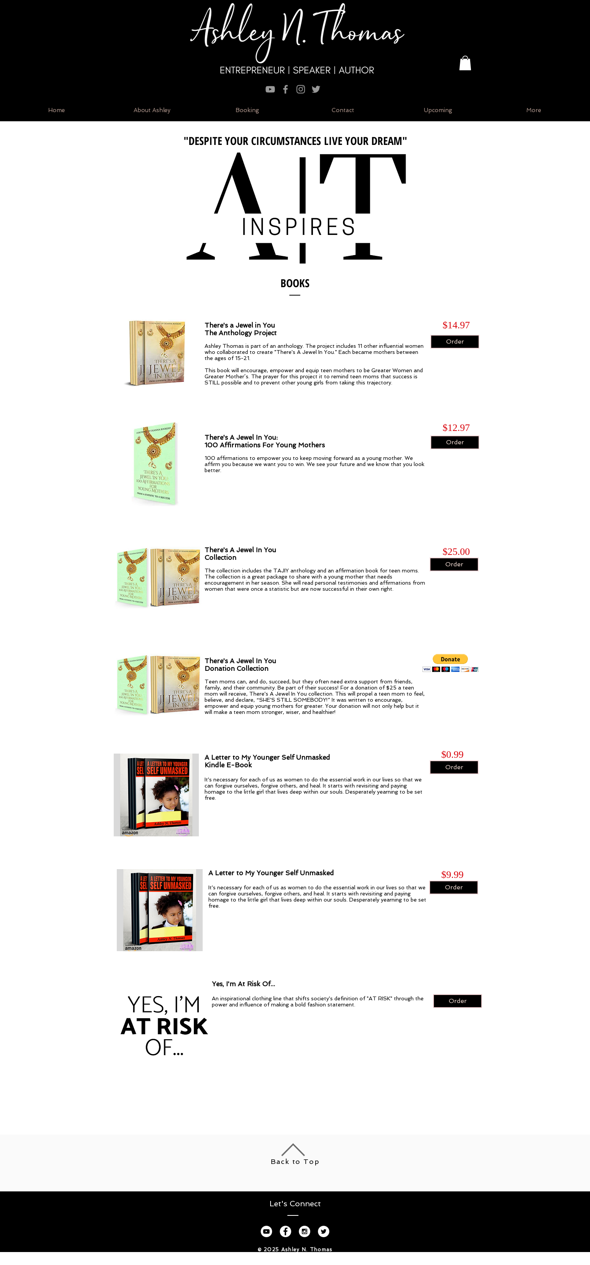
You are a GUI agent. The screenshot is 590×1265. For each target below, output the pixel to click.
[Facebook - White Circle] (285, 1231)
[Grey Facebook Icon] (285, 89)
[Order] (454, 342)
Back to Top (295, 1161)
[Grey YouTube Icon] (270, 89)
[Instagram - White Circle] (304, 1231)
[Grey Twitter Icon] (316, 89)
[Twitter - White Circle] (323, 1231)
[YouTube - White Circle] (266, 1231)
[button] (465, 63)
